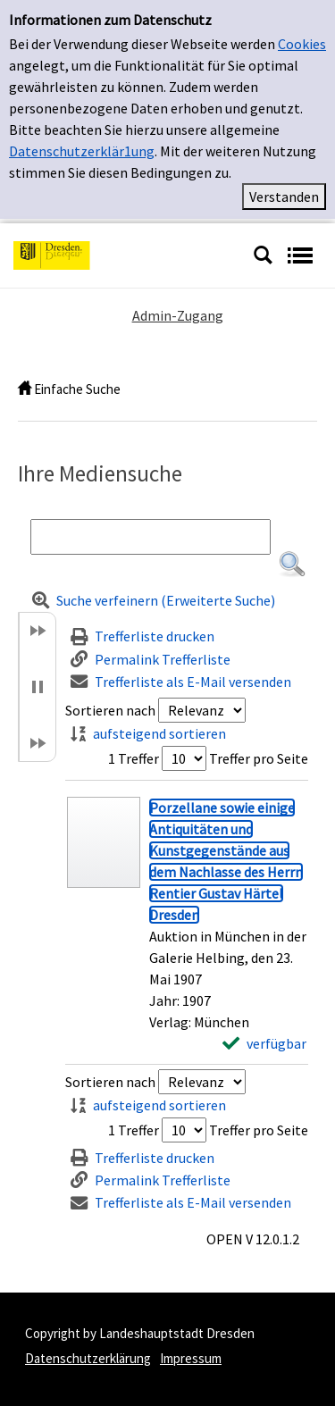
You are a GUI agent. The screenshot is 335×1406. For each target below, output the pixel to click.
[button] (292, 564)
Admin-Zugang (177, 315)
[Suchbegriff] (150, 537)
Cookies (302, 44)
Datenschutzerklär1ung (82, 151)
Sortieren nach (110, 710)
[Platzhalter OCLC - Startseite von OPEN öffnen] (126, 254)
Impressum (191, 1358)
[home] (24, 389)
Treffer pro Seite (258, 758)
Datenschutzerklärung (88, 1358)
